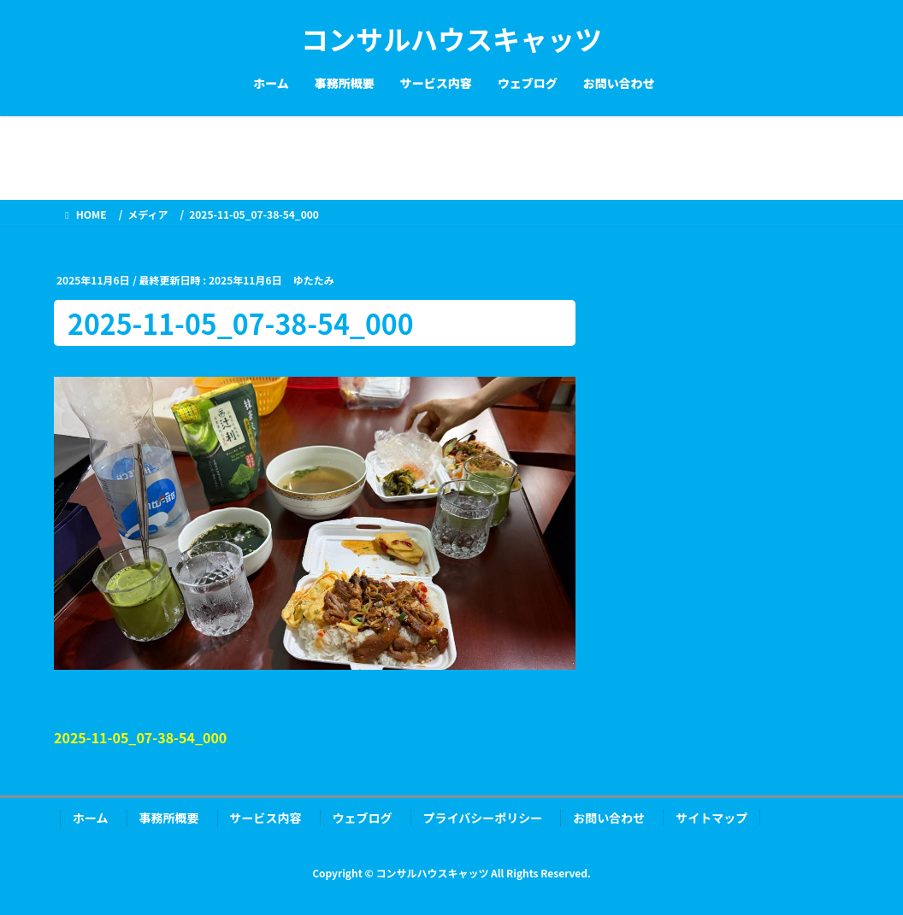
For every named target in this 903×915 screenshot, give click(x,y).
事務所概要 (169, 817)
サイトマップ (711, 817)
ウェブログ (362, 817)
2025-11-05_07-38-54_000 (140, 737)
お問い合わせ (609, 817)
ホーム (91, 817)
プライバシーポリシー (483, 817)
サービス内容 (266, 817)
